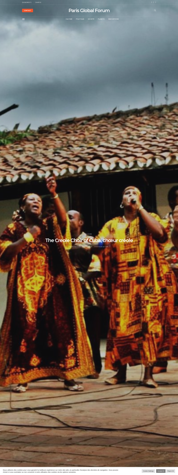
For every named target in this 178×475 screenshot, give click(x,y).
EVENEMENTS (26, 2)
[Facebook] (151, 2)
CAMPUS (38, 2)
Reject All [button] (170, 471)
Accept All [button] (161, 471)
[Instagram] (153, 2)
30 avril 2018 (88, 246)
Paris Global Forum (89, 10)
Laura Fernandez (75, 246)
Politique (80, 19)
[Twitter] (155, 2)
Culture (69, 19)
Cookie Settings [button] (148, 471)
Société (91, 19)
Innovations (113, 19)
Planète (101, 19)
